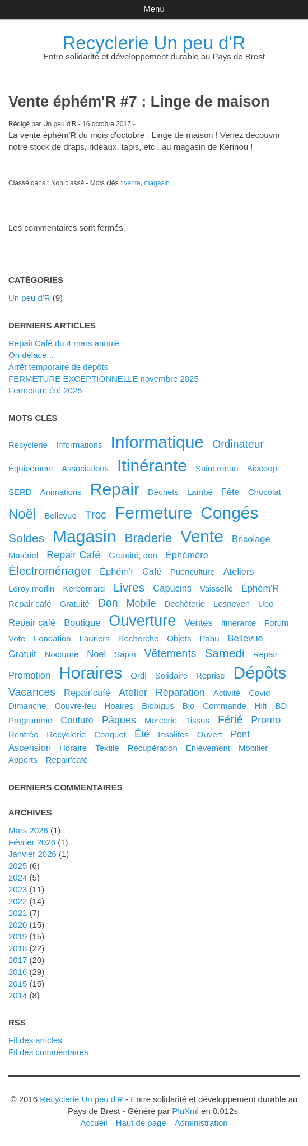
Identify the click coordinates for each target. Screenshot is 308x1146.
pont (240, 734)
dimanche (27, 705)
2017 (17, 960)
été (142, 734)
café (152, 571)
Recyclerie (28, 445)
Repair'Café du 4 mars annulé (64, 343)
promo (266, 720)
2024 (17, 877)
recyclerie (66, 734)
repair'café (67, 759)
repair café (31, 622)
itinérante (152, 465)
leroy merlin (31, 588)
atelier (133, 692)
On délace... (31, 355)
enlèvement (208, 748)
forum (276, 622)
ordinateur (238, 444)
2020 (17, 924)
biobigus (158, 705)
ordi (138, 675)
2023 (17, 889)
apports (23, 759)
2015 (17, 983)
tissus (197, 720)
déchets (163, 492)
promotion (29, 675)
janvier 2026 (32, 854)
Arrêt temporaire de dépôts (58, 367)
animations (61, 492)
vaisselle (216, 588)
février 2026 (31, 842)
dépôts (260, 672)
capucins (172, 588)
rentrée (23, 734)
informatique (157, 442)
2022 (17, 901)
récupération (153, 748)
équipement (30, 468)
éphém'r (117, 571)
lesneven (231, 603)
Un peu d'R (29, 297)
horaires (90, 672)
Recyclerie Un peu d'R (154, 43)
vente (132, 183)
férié (230, 719)
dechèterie (185, 603)
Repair (265, 654)
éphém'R (260, 588)
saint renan (217, 468)
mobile (141, 603)
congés (229, 512)
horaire (73, 748)
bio (189, 705)
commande (224, 705)
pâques (119, 720)
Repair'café (87, 692)
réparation (180, 692)
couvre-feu (75, 705)
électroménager (49, 570)
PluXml (185, 1111)
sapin (125, 654)
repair (114, 489)
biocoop (262, 468)
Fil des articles (35, 1040)
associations (85, 468)
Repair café (30, 603)
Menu (153, 8)
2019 (17, 936)
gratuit (22, 654)
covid (259, 693)
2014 (17, 995)
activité (226, 693)
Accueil (93, 1122)
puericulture (192, 571)
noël (22, 513)
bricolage (251, 539)
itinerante (238, 622)
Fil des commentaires (48, 1052)
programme (30, 720)
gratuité (75, 603)
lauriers (95, 638)
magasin (156, 183)
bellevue (245, 638)
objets (179, 638)
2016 (17, 972)
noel (96, 654)
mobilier (253, 748)
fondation (52, 638)
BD (281, 705)
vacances (31, 692)
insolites (173, 734)
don (108, 603)
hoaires (119, 705)
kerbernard (84, 588)
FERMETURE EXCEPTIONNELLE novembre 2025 (103, 378)
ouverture (142, 620)
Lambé (200, 492)
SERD (20, 492)
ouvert (209, 734)
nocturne (61, 654)
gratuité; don (133, 555)
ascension (29, 747)
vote (16, 638)
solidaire (171, 675)
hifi (261, 705)
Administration (201, 1122)
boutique (82, 622)
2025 (17, 865)
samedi (225, 653)
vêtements (170, 653)
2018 (17, 948)
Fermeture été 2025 (45, 390)
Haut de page (141, 1122)
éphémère (187, 555)
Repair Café (73, 555)
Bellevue (60, 515)
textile (107, 748)
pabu (210, 638)
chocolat (264, 492)
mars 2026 (28, 830)
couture (77, 720)
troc (95, 514)
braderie (148, 538)
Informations (79, 445)
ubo (266, 603)
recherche (138, 638)
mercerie (160, 720)
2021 (17, 913)
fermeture (153, 512)
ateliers (238, 571)
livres (128, 587)
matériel (23, 555)
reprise (210, 675)
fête (230, 492)
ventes (198, 622)
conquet (110, 734)
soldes (26, 537)
